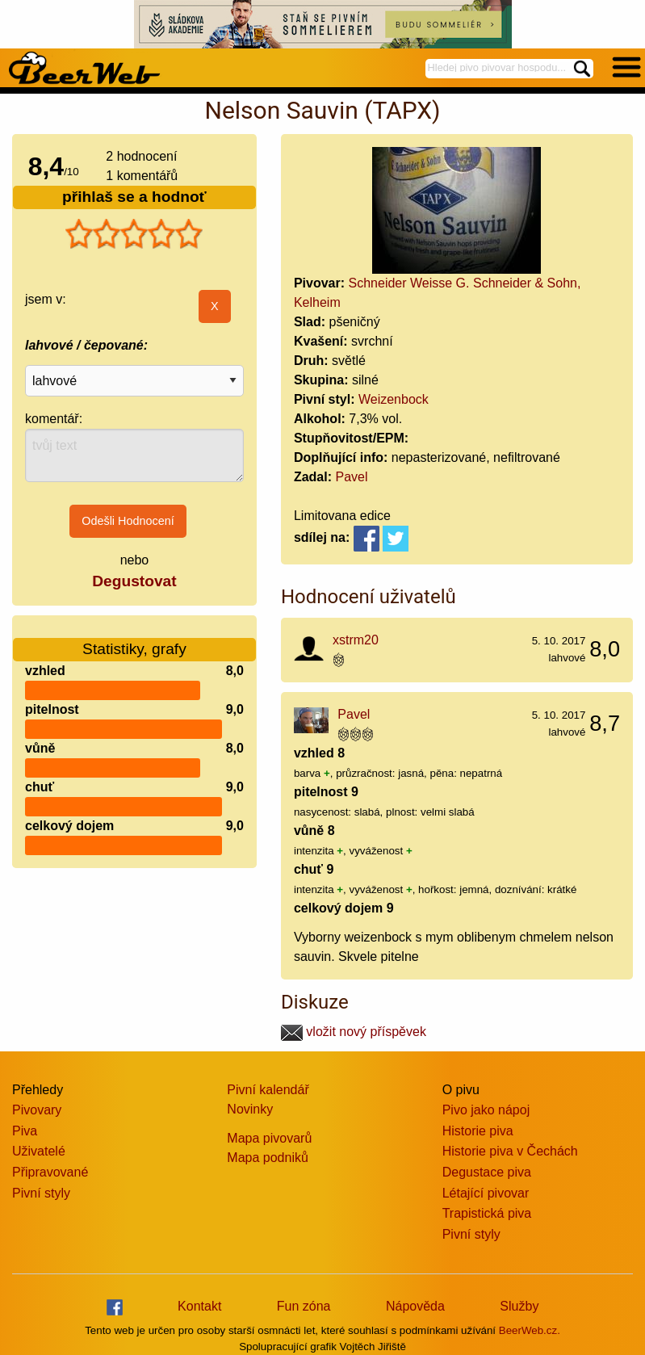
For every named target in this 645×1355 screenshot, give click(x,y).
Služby (519, 1306)
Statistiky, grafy (134, 639)
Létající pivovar (486, 1193)
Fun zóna (304, 1306)
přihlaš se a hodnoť (134, 196)
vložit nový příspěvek (353, 1031)
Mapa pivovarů (269, 1138)
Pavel (351, 477)
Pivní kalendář (267, 1090)
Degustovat (134, 581)
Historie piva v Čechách (510, 1151)
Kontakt (199, 1306)
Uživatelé (38, 1151)
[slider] (134, 234)
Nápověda (415, 1306)
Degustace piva (486, 1172)
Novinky (250, 1109)
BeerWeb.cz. (529, 1330)
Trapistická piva (487, 1213)
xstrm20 (356, 640)
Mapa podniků (267, 1157)
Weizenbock (393, 399)
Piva (24, 1131)
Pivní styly (41, 1193)
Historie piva (477, 1131)
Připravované (50, 1172)
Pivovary (36, 1110)
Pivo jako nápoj (486, 1110)
